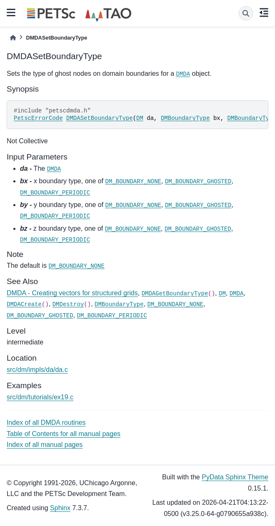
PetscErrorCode (38, 118)
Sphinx (60, 507)
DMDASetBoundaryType (99, 118)
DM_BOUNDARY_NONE (133, 181)
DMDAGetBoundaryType (175, 293)
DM (139, 118)
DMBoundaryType (185, 118)
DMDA (183, 74)
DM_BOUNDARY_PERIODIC (55, 192)
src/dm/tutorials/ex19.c (40, 397)
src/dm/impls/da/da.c (37, 369)
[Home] (13, 37)
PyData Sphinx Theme (235, 477)
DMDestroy (68, 304)
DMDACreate (24, 304)
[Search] (246, 13)
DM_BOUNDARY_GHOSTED (198, 181)
